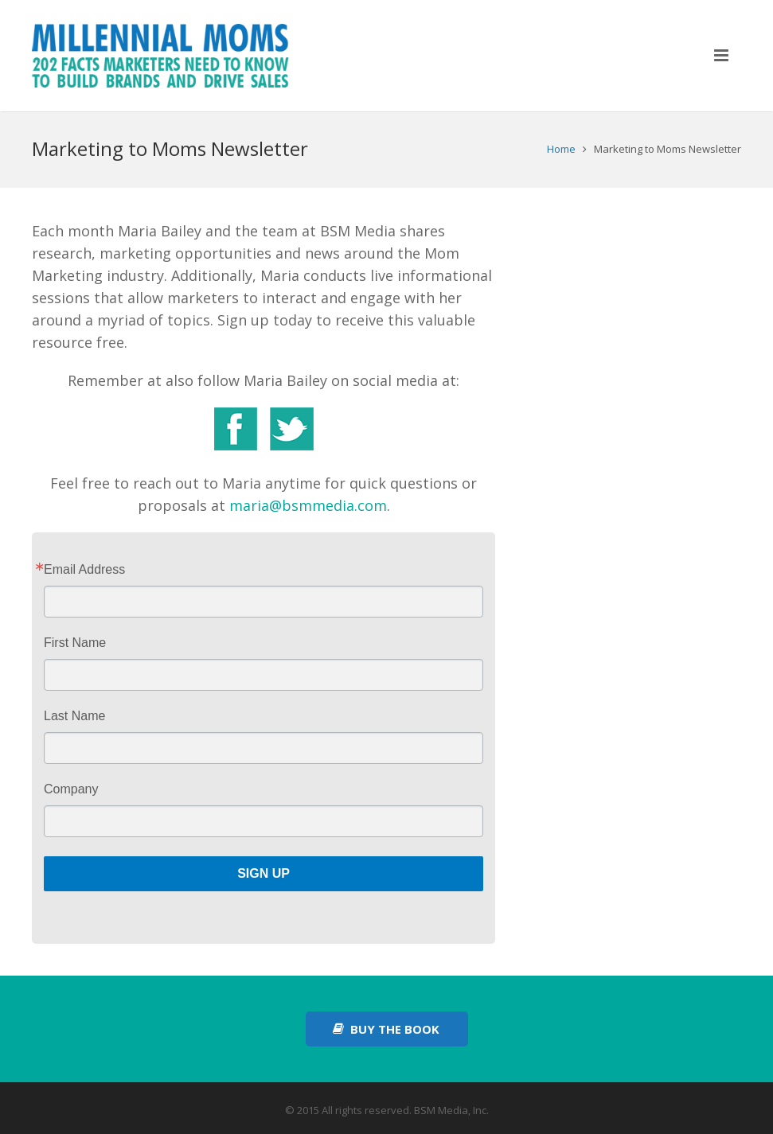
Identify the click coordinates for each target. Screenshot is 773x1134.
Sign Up (263, 873)
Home (561, 149)
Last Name (74, 716)
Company (71, 789)
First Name (75, 643)
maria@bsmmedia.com (308, 505)
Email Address (84, 569)
